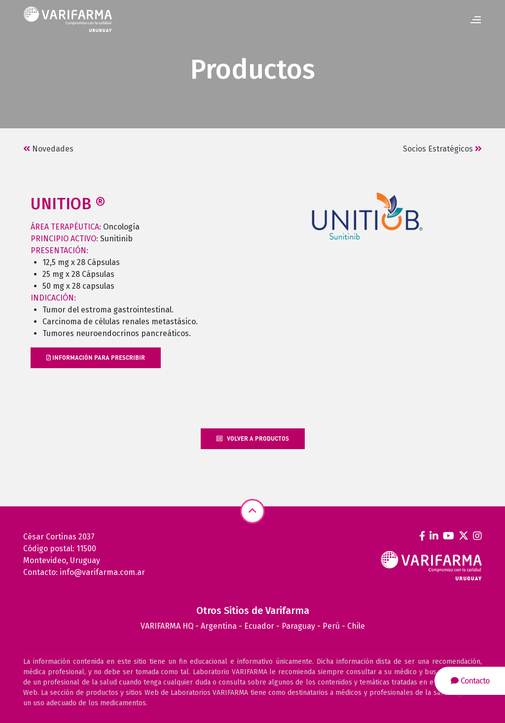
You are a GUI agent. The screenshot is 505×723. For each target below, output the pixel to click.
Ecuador (259, 626)
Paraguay (298, 626)
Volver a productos (252, 438)
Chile (356, 626)
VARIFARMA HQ (167, 626)
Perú (331, 626)
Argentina (219, 626)
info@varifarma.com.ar (102, 572)
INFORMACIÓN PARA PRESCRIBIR (95, 357)
